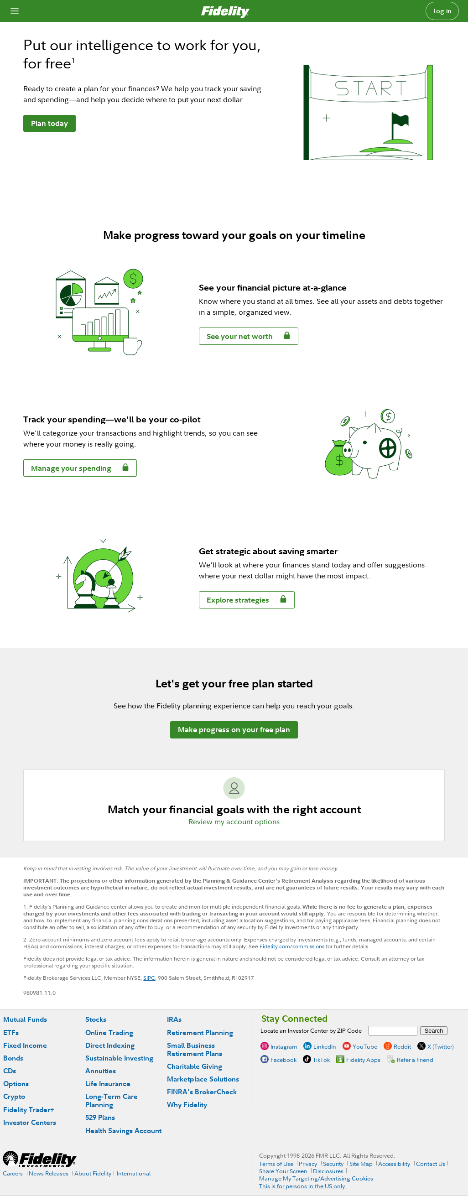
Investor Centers (29, 1122)
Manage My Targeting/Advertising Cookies (316, 1178)
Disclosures (328, 1171)
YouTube (365, 1046)
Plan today (49, 123)
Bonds (13, 1058)
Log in (442, 11)
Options (16, 1083)
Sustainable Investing (119, 1058)
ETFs (11, 1032)
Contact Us (430, 1163)
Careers (13, 1173)
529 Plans (100, 1117)
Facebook (283, 1059)
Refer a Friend (415, 1059)
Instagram (283, 1046)
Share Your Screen (283, 1171)
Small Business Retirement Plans (194, 1049)
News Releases (48, 1173)
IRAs (174, 1019)
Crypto (14, 1096)
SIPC (149, 978)
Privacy (308, 1163)
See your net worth (236, 337)
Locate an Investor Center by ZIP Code (311, 1030)
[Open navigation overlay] (15, 11)
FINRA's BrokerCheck (202, 1091)
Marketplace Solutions (203, 1079)
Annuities (100, 1070)
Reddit (402, 1046)
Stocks (95, 1019)
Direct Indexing (110, 1045)
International (134, 1173)
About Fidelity (92, 1173)
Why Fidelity (187, 1104)
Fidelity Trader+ (28, 1109)
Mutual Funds (25, 1019)
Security (333, 1163)
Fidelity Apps (363, 1059)
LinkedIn (324, 1046)
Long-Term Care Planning (111, 1100)
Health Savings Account (123, 1130)
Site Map (361, 1163)
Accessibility (394, 1163)
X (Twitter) (440, 1046)
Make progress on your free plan (234, 729)
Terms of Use (276, 1163)
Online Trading (109, 1032)
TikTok (321, 1059)
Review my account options (234, 821)
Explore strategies (234, 601)
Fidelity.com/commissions (292, 946)
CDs (9, 1070)
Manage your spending (67, 469)
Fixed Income (25, 1045)
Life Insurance (107, 1083)
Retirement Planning (200, 1032)
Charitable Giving (194, 1066)
